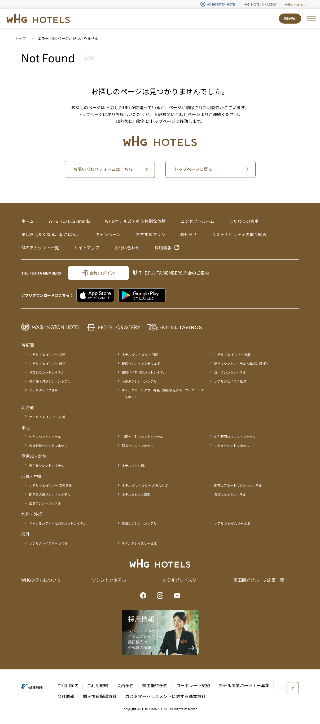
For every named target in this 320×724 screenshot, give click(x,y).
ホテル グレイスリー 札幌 (47, 416)
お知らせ (188, 234)
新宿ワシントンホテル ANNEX (242, 363)
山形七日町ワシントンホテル (142, 436)
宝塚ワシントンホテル (230, 494)
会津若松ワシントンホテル (48, 445)
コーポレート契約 (193, 685)
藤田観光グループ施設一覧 (258, 580)
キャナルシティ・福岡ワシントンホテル (57, 523)
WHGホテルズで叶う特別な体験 (135, 221)
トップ (20, 38)
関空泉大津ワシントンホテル (50, 494)
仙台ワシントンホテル (45, 436)
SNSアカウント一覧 (40, 247)
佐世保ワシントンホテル (139, 523)
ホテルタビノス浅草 (43, 390)
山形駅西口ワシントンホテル (235, 436)
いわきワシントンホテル (231, 445)
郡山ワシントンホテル (138, 445)
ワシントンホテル (109, 580)
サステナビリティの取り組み (239, 234)
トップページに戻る (193, 169)
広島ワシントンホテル (45, 503)
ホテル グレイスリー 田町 (140, 354)
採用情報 (163, 247)
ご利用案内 (67, 685)
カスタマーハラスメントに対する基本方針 (165, 696)
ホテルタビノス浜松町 (230, 381)
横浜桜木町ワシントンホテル (50, 381)
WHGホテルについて (40, 580)
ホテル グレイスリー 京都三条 (50, 485)
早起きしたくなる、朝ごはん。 (51, 234)
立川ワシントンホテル (230, 372)
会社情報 (65, 696)
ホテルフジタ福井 (134, 465)
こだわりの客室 (244, 221)
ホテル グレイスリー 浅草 (232, 354)
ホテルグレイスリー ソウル (48, 543)
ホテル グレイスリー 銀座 (47, 354)
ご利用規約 (97, 685)
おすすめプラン (150, 234)
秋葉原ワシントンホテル (46, 372)
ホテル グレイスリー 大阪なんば (145, 485)
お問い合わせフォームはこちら (103, 169)
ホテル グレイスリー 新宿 (47, 363)
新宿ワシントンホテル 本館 (141, 363)
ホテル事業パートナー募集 (243, 685)
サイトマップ (86, 247)
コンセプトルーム (197, 221)
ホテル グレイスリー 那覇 (232, 523)
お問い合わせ (127, 247)
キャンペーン (108, 234)
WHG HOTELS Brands (69, 221)
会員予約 (125, 685)
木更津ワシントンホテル (139, 381)
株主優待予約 (155, 685)
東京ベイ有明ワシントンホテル (144, 372)
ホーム (27, 221)
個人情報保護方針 (100, 696)
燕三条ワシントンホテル (46, 465)
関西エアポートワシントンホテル (238, 485)
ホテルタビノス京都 (136, 494)
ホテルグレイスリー (182, 580)
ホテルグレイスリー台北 (139, 543)
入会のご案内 (174, 273)
